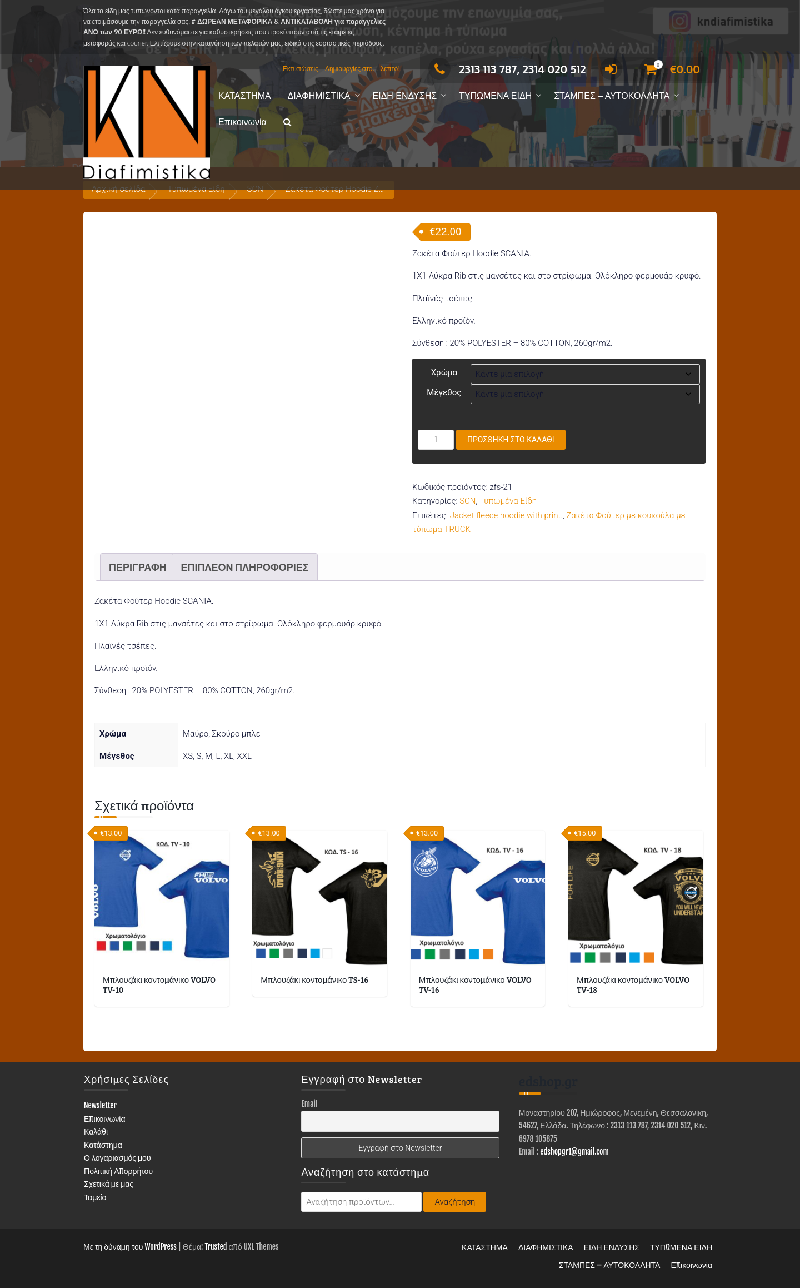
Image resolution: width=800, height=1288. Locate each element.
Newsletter (100, 1105)
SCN (467, 501)
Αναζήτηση (454, 1202)
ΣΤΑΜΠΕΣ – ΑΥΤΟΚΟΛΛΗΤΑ (611, 96)
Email (309, 1103)
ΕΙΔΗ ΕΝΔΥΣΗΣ (405, 96)
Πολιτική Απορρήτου (118, 1171)
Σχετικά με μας (108, 1183)
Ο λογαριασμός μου (117, 1157)
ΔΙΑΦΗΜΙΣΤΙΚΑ (319, 96)
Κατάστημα (103, 1145)
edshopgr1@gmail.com (574, 1151)
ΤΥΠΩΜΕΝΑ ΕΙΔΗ (495, 96)
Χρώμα (444, 372)
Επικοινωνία (242, 122)
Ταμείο (95, 1197)
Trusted (215, 1246)
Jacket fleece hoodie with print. (506, 515)
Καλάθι (96, 1131)
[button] (287, 123)
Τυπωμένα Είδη (508, 501)
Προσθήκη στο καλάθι (510, 439)
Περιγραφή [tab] (138, 567)
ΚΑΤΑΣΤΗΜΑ (244, 96)
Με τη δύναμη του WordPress (130, 1246)
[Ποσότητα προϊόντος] (436, 440)
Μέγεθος (444, 392)
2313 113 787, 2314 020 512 (507, 69)
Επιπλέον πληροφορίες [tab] (244, 567)
